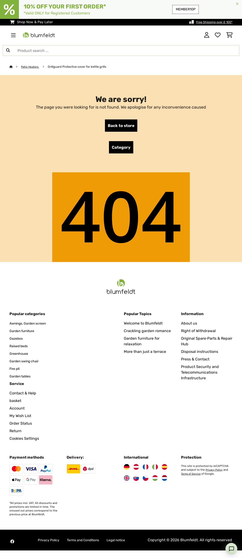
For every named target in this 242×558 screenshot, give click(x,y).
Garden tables (21, 378)
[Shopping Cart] (229, 35)
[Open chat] (231, 549)
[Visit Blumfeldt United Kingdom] (127, 480)
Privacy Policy (214, 471)
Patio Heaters (31, 66)
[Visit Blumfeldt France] (145, 469)
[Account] (206, 35)
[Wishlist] (217, 35)
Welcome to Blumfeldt (143, 325)
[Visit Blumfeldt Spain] (164, 469)
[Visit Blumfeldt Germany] (127, 469)
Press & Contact (195, 361)
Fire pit (15, 370)
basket (15, 402)
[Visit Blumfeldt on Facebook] (12, 546)
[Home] (15, 66)
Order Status (20, 425)
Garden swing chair (26, 363)
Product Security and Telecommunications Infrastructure (200, 374)
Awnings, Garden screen (31, 325)
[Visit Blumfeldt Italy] (155, 469)
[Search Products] (121, 50)
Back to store (121, 126)
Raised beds (20, 348)
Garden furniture (24, 332)
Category (121, 149)
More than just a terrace (145, 353)
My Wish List (20, 417)
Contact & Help (22, 395)
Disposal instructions (199, 353)
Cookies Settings (24, 440)
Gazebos (17, 340)
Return (15, 433)
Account (17, 410)
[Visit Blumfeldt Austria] (136, 469)
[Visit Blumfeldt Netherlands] (164, 480)
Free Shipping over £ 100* (212, 22)
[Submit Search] (8, 50)
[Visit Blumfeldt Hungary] (155, 480)
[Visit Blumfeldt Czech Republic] (145, 480)
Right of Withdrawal (198, 332)
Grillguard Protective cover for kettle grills (79, 66)
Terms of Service (191, 475)
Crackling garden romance (147, 332)
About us (189, 325)
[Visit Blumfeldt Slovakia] (136, 480)
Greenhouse (20, 355)
